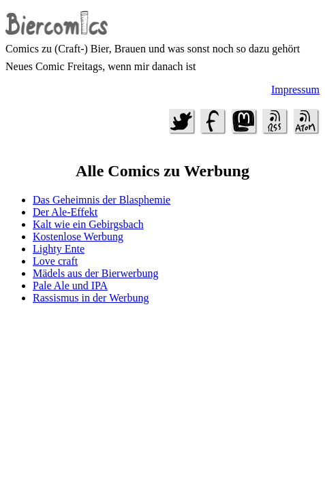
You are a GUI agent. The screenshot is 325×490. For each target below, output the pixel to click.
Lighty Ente (58, 249)
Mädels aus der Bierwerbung (95, 273)
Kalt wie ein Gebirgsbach (88, 224)
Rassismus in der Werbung (91, 298)
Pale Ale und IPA (70, 285)
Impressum (295, 89)
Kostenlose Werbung (78, 236)
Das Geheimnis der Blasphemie (101, 200)
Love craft (55, 261)
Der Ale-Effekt (65, 212)
